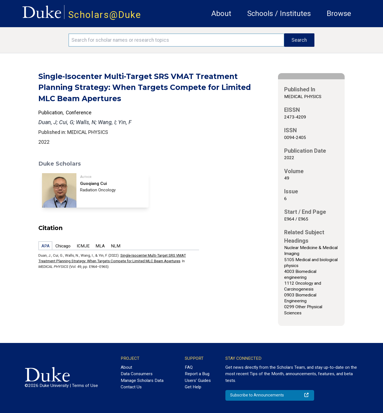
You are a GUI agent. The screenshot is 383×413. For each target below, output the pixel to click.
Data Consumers (137, 373)
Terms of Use (85, 385)
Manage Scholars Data (142, 380)
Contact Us (131, 386)
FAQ (189, 367)
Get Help (193, 386)
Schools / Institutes (279, 13)
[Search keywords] (176, 40)
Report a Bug (197, 373)
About (221, 13)
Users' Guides (198, 380)
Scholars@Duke (104, 14)
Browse (339, 13)
